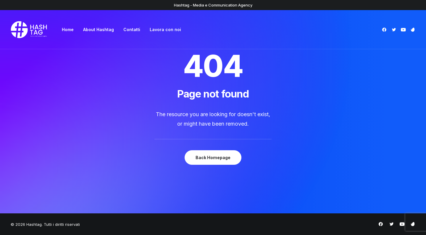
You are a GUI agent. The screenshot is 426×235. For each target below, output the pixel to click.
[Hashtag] (29, 30)
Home (68, 29)
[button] (385, 29)
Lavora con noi (165, 29)
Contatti (131, 29)
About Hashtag (98, 29)
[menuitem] (68, 29)
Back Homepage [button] (213, 157)
